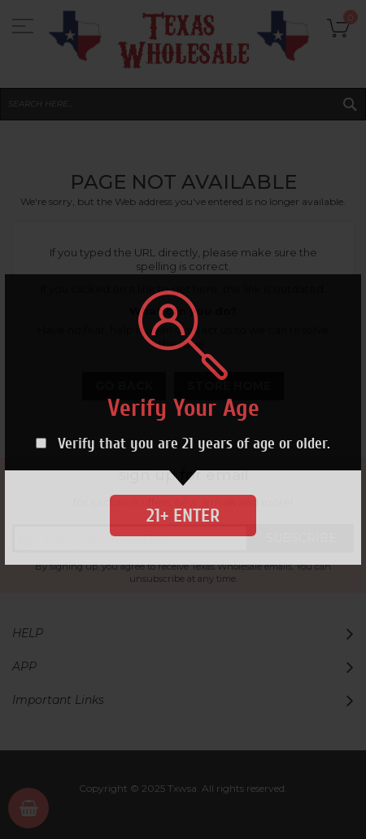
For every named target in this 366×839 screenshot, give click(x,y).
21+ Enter (183, 516)
